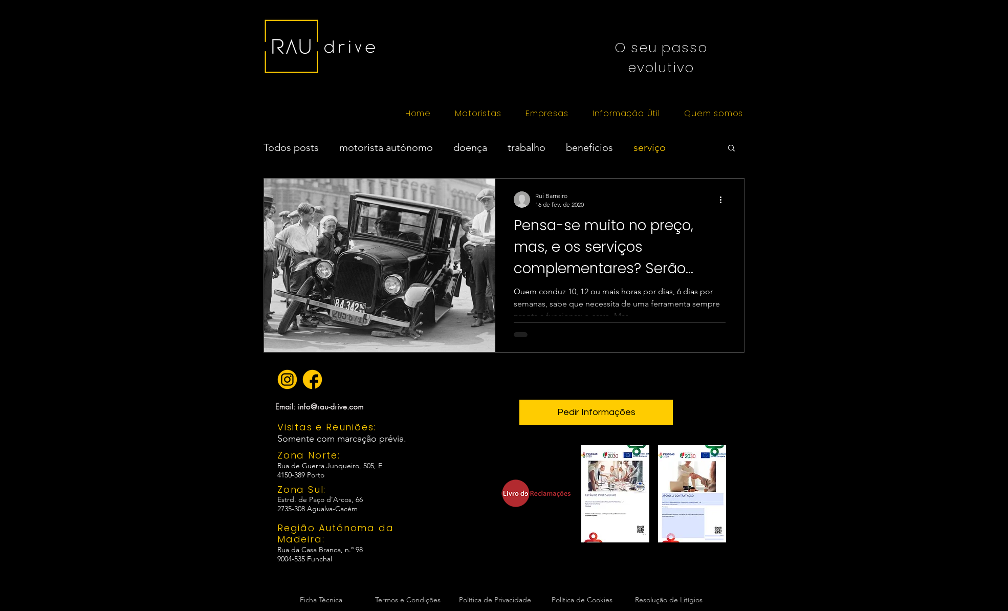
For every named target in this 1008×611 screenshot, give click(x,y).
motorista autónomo (386, 147)
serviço (649, 147)
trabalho (526, 147)
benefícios (589, 147)
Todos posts (291, 147)
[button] (478, 113)
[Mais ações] (724, 199)
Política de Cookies (582, 599)
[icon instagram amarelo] (287, 379)
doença (470, 147)
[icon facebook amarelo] (312, 379)
